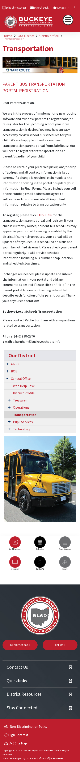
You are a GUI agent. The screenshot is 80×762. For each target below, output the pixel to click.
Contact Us (17, 667)
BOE (14, 371)
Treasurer (20, 400)
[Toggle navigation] (68, 20)
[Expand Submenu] (7, 364)
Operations (21, 407)
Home (7, 36)
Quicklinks (17, 681)
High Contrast (18, 735)
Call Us (60, 645)
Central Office (49, 36)
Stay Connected (22, 708)
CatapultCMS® (33, 758)
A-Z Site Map (15, 743)
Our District (26, 36)
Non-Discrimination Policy (25, 727)
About (15, 364)
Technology (21, 429)
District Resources (24, 694)
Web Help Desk (23, 386)
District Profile (24, 393)
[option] (15, 545)
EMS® (46, 758)
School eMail (41, 7)
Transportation (13, 39)
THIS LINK (44, 215)
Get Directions (20, 645)
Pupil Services (23, 422)
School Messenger (16, 7)
